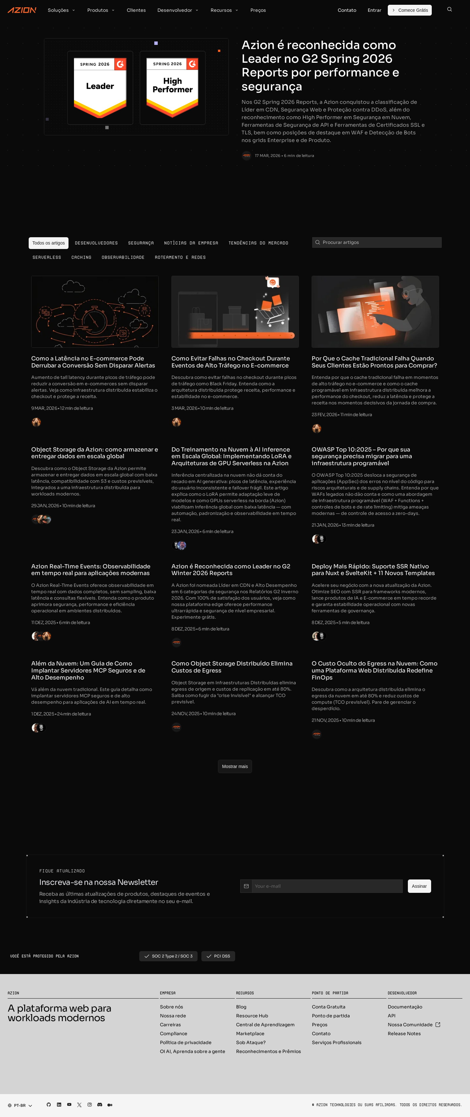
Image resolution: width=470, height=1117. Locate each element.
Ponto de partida (331, 1016)
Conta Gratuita (328, 1007)
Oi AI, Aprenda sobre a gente (192, 1051)
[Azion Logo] (22, 10)
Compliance (173, 1033)
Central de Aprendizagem (265, 1025)
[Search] (449, 10)
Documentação (405, 1007)
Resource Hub (252, 1016)
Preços (320, 1025)
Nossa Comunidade (414, 1025)
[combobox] (18, 1105)
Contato (321, 1033)
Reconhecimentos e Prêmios (268, 1051)
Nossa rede (173, 1016)
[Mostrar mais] (235, 766)
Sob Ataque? (251, 1042)
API (391, 1016)
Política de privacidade (186, 1042)
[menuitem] (49, 243)
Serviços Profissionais (337, 1042)
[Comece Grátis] (410, 10)
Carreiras (170, 1025)
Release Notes (404, 1033)
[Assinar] (419, 886)
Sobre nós (171, 1007)
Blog (241, 1007)
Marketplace (250, 1033)
